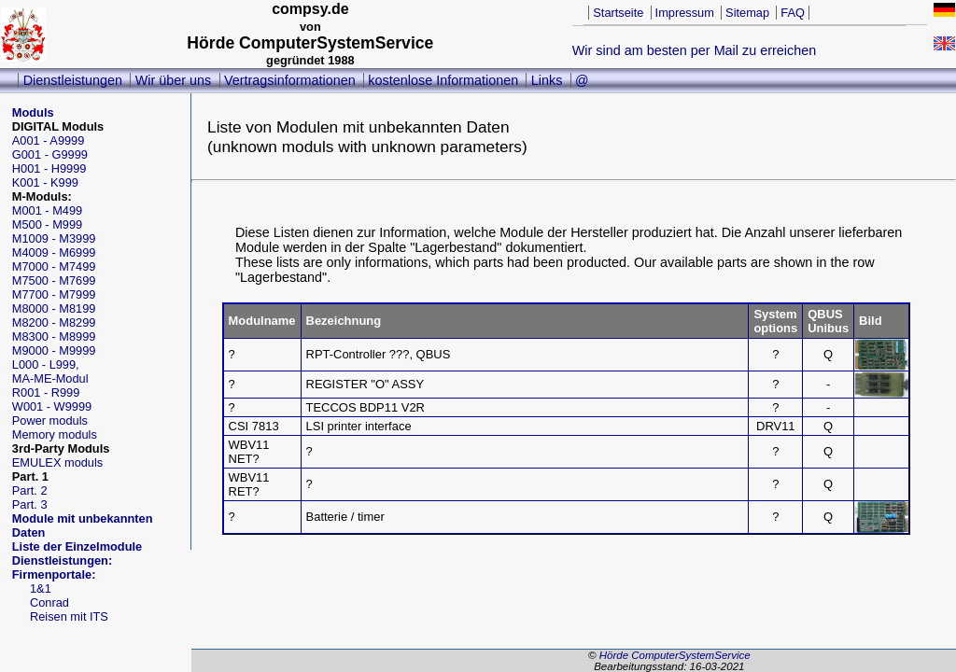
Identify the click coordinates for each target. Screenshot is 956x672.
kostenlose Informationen (443, 80)
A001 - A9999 (48, 140)
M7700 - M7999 (54, 294)
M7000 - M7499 (54, 266)
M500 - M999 (47, 224)
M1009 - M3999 (54, 238)
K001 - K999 (45, 182)
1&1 (40, 588)
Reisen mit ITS (69, 616)
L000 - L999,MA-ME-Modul (50, 371)
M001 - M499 (47, 210)
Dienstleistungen (72, 80)
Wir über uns (173, 80)
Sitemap (747, 13)
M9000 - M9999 (54, 350)
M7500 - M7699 (54, 280)
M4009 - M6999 (54, 252)
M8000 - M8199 (54, 308)
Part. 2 (30, 490)
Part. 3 (30, 504)
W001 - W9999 (51, 406)
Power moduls (50, 420)
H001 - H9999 (49, 168)
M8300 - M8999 (54, 336)
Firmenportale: (54, 574)
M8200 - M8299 (54, 322)
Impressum (684, 13)
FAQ (792, 13)
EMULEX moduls (57, 462)
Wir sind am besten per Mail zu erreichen (694, 50)
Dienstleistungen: (62, 560)
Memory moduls (54, 434)
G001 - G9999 (50, 154)
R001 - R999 (46, 392)
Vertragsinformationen (290, 80)
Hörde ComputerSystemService (675, 655)
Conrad (49, 602)
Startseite (618, 13)
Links (547, 80)
